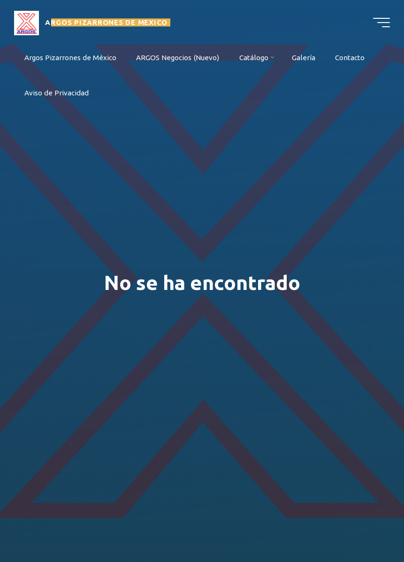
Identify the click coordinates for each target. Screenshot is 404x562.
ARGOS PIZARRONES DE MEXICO (106, 22)
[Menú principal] (381, 22)
